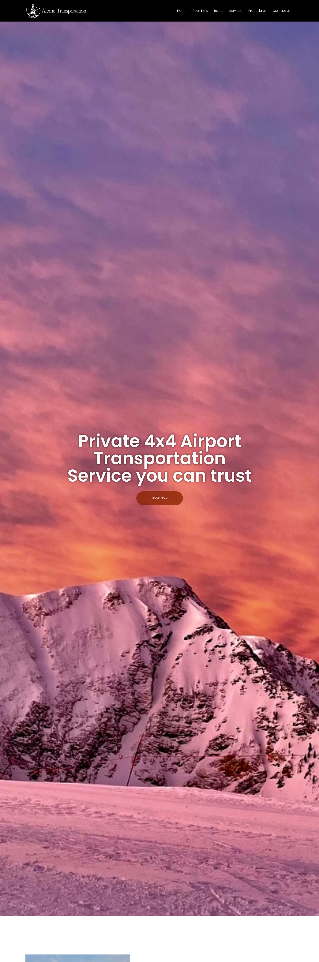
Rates (218, 10)
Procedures (257, 10)
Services (235, 10)
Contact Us (282, 10)
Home (182, 10)
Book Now (200, 10)
